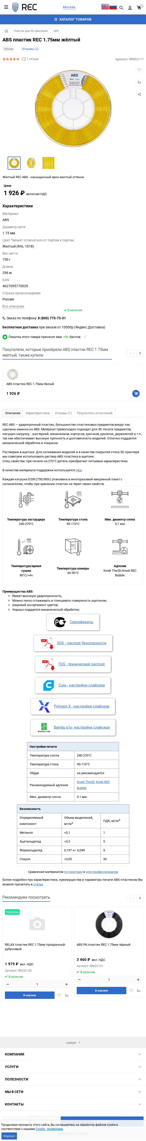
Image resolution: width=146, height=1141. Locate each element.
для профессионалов (102, 898)
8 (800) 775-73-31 (52, 345)
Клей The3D (85, 808)
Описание (12, 440)
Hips (79, 497)
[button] (140, 380)
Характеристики (38, 440)
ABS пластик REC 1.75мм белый (30, 411)
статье (38, 911)
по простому (73, 898)
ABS (56, 31)
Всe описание (13, 333)
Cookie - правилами (49, 1129)
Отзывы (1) (30, 49)
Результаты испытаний (95, 440)
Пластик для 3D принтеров (30, 31)
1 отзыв (32, 59)
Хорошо (9, 1136)
